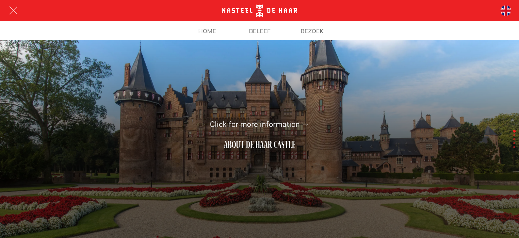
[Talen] (506, 11)
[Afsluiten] (13, 11)
